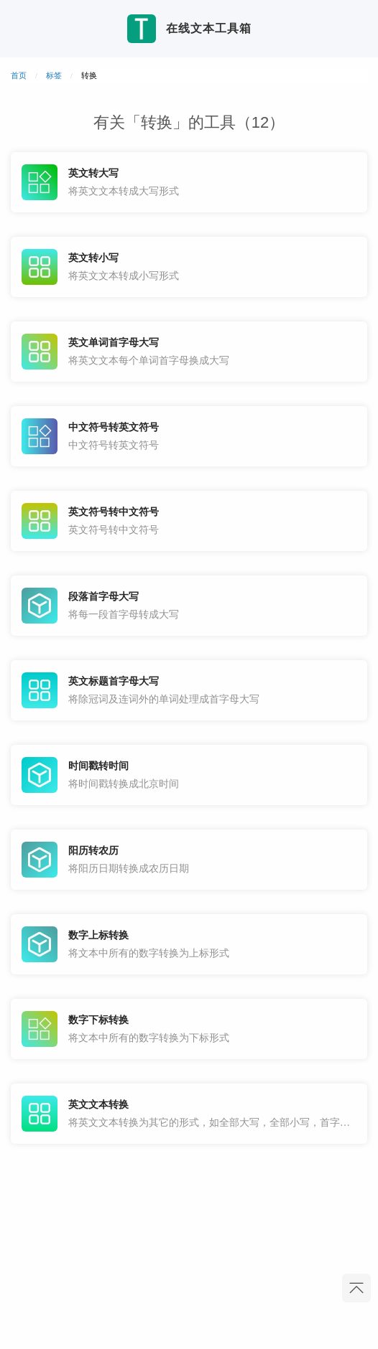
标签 (54, 75)
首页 (19, 75)
